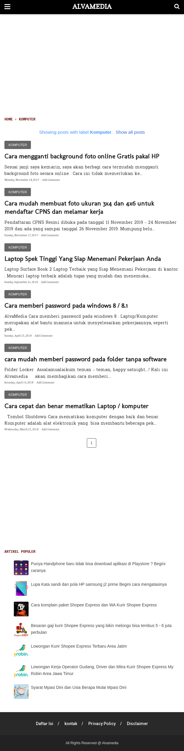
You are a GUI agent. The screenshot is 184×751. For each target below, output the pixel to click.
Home (8, 120)
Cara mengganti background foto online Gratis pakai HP (81, 156)
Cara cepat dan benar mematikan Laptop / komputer (76, 406)
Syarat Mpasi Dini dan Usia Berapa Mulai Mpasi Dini (78, 687)
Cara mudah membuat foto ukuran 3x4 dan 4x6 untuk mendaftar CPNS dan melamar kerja (79, 207)
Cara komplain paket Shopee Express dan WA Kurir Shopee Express (94, 605)
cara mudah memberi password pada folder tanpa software (85, 359)
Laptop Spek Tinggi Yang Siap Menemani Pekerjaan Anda (82, 259)
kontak (70, 723)
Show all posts (130, 132)
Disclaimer (137, 723)
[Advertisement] (92, 66)
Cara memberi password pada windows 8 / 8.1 (65, 306)
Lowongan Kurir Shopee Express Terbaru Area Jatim (79, 646)
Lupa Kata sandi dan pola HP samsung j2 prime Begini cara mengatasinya (99, 584)
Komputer (18, 145)
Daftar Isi (44, 723)
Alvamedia (92, 6)
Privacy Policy (102, 723)
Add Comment (51, 180)
